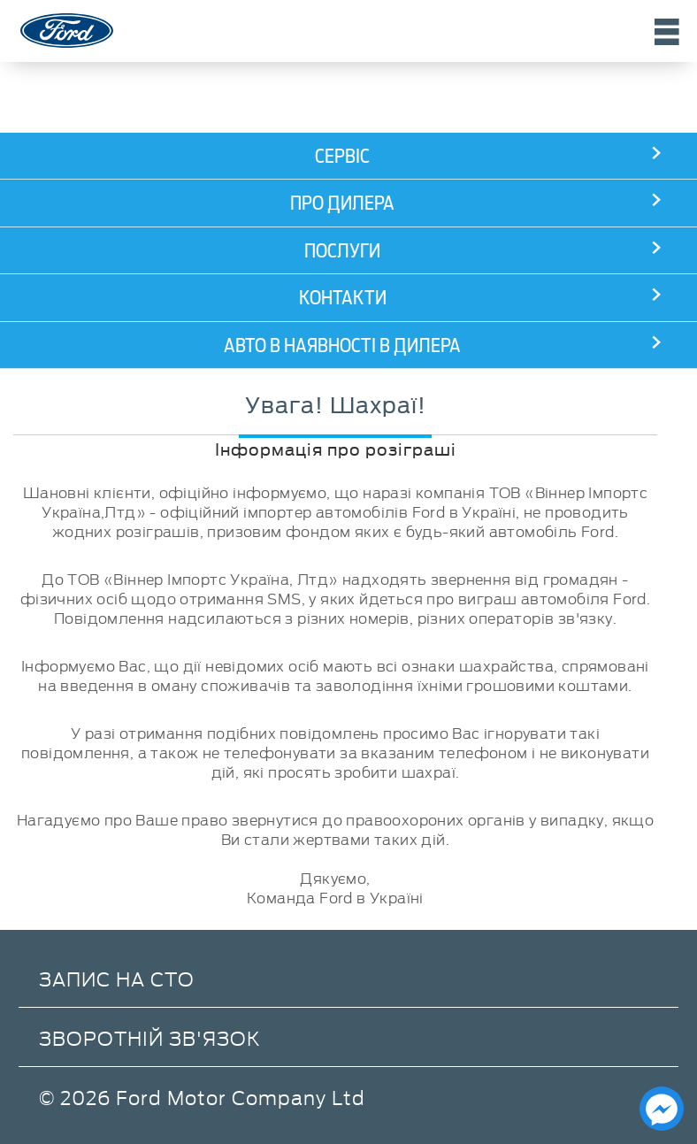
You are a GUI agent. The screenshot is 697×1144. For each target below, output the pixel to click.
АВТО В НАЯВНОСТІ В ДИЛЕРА (342, 345)
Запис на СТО (117, 978)
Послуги (342, 251)
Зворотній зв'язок (150, 1037)
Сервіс (342, 156)
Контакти (343, 298)
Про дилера (342, 203)
